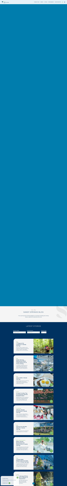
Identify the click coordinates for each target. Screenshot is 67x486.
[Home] (5, 2)
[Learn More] (6, 483)
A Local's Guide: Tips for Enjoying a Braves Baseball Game (22, 394)
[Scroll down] (33, 483)
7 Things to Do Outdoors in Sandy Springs (21, 344)
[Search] (33, 332)
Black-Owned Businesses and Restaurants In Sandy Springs (22, 443)
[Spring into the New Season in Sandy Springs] (43, 428)
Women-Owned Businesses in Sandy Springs (21, 411)
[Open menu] (64, 2)
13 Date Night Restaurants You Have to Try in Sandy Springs (22, 461)
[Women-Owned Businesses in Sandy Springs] (43, 412)
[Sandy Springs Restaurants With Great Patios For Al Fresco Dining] (43, 363)
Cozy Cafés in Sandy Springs (21, 378)
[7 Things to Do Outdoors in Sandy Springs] (43, 346)
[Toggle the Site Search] (62, 2)
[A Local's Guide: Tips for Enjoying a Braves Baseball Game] (43, 396)
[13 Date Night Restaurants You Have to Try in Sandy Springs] (43, 462)
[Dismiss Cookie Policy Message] (17, 477)
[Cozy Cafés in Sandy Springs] (43, 380)
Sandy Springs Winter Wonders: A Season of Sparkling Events (22, 477)
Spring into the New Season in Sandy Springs (21, 428)
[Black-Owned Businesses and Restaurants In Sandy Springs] (43, 445)
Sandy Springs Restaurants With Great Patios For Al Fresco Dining (21, 361)
